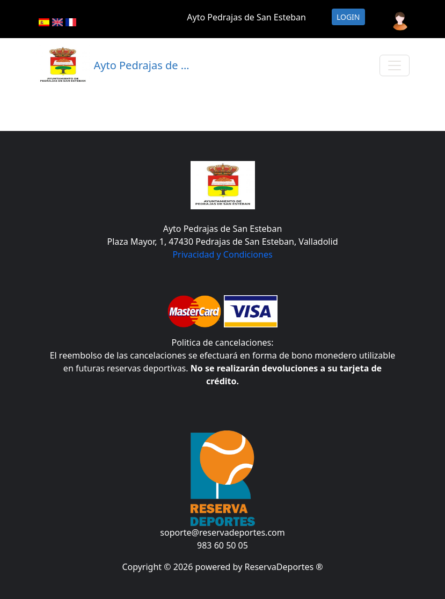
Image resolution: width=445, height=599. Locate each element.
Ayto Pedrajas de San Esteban (246, 17)
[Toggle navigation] (395, 65)
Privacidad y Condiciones (222, 254)
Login (348, 17)
